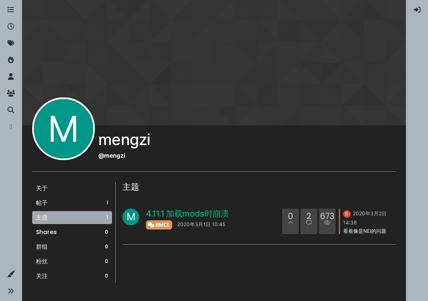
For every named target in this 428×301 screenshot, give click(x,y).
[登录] (417, 10)
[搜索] (10, 110)
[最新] (10, 26)
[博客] (10, 127)
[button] (10, 274)
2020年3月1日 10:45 (201, 224)
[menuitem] (417, 10)
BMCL (159, 225)
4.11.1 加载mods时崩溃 (187, 214)
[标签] (10, 43)
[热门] (10, 60)
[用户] (10, 77)
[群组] (10, 93)
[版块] (10, 10)
